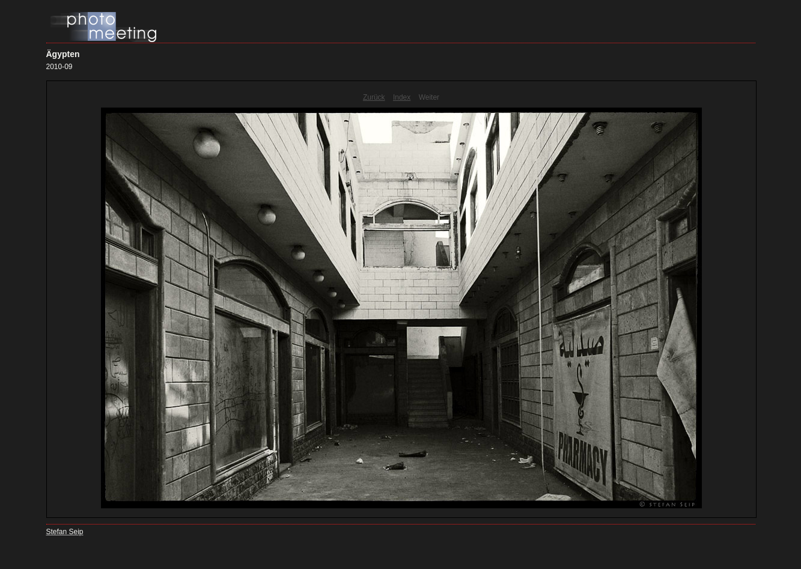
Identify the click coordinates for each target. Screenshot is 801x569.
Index (401, 97)
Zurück (374, 97)
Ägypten (63, 54)
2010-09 (59, 66)
